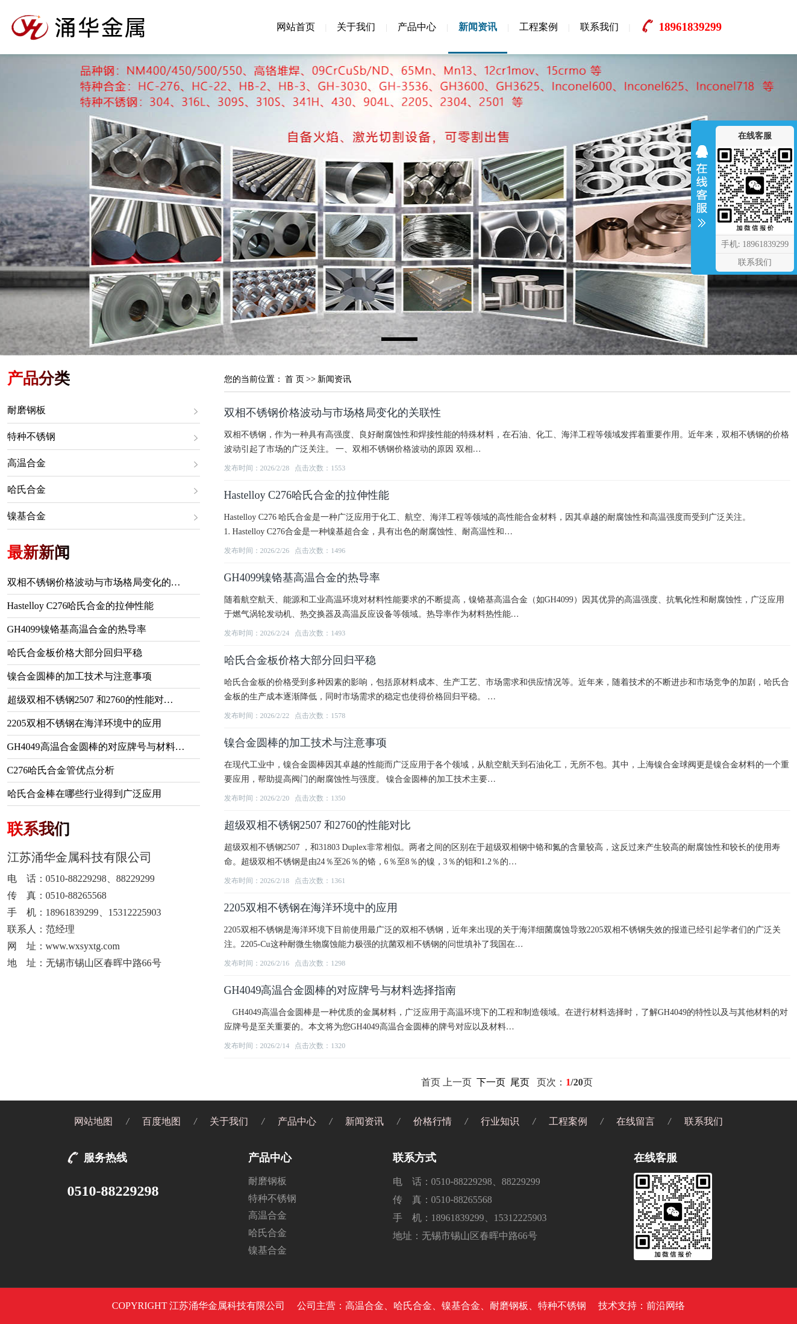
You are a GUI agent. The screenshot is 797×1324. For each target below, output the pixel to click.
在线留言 (635, 1121)
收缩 (702, 189)
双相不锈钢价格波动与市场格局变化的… (94, 582)
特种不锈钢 (31, 436)
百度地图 (161, 1121)
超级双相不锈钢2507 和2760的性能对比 (317, 825)
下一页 (491, 1082)
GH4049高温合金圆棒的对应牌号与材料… (96, 747)
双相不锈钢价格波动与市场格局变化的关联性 (332, 413)
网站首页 (296, 27)
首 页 (294, 379)
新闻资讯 (477, 27)
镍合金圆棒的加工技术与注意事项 (79, 676)
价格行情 (432, 1121)
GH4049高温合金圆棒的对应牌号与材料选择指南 (340, 990)
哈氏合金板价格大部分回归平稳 (74, 653)
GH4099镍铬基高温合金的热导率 (76, 629)
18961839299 (690, 26)
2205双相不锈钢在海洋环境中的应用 (84, 723)
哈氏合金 (26, 489)
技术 (607, 1306)
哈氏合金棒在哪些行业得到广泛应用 (84, 793)
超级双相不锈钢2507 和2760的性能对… (90, 700)
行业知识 (500, 1121)
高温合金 (26, 463)
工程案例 (538, 27)
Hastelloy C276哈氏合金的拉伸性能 (80, 606)
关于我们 (356, 27)
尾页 (520, 1082)
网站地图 (93, 1121)
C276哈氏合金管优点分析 (61, 770)
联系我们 (599, 27)
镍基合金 (26, 516)
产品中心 (417, 27)
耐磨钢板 (26, 410)
